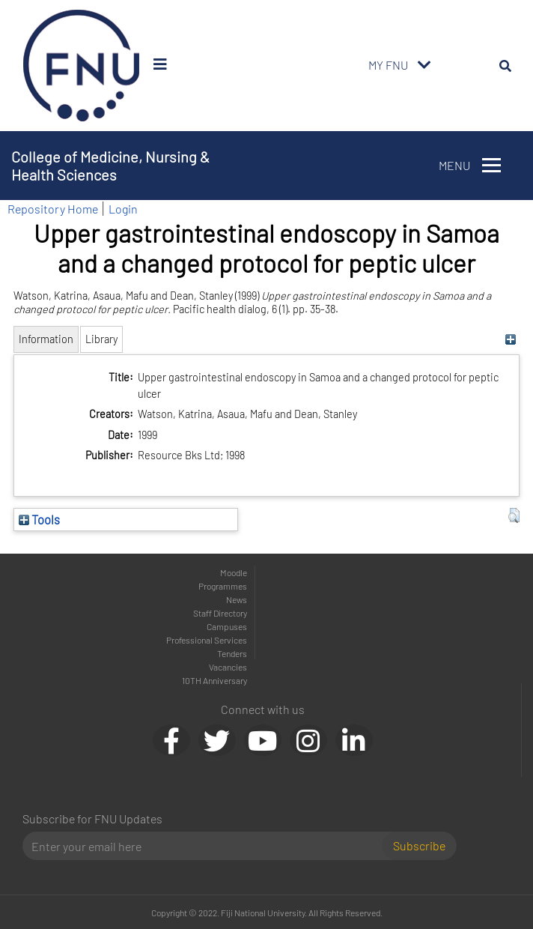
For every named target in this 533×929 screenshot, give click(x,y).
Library (101, 339)
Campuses (227, 626)
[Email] (208, 846)
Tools (39, 519)
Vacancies (228, 667)
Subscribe (419, 845)
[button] (514, 515)
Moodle (233, 572)
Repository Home (52, 209)
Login (123, 209)
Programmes (222, 586)
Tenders (232, 653)
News (236, 599)
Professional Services (206, 640)
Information (46, 339)
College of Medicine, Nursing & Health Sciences (110, 166)
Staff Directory (220, 613)
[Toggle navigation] (424, 65)
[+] (510, 339)
